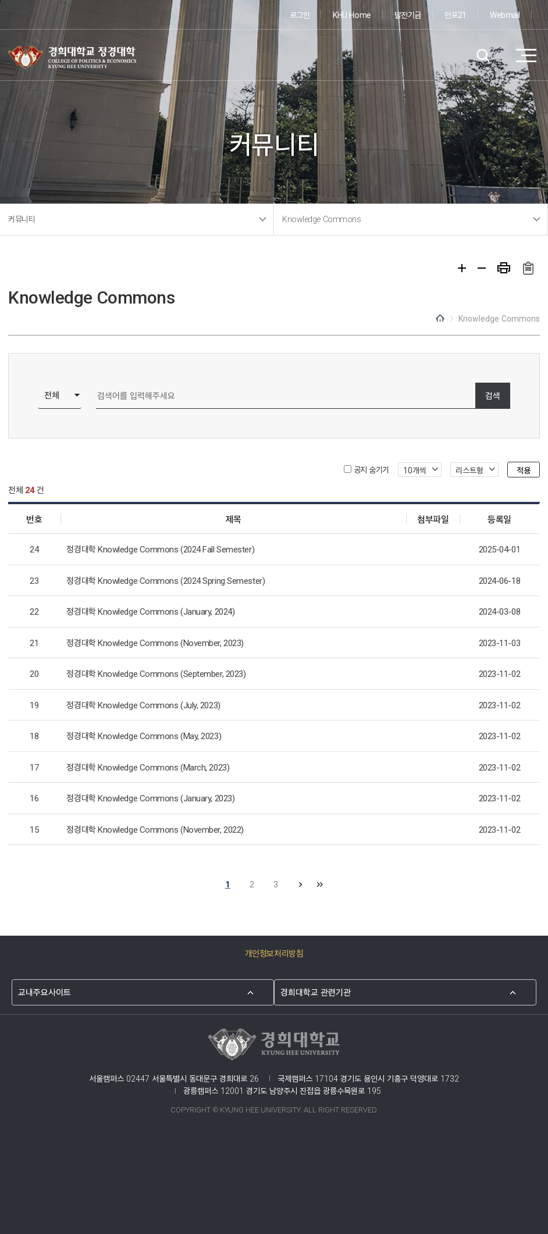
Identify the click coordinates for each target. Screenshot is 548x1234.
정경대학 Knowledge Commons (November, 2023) (154, 642)
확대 (462, 268)
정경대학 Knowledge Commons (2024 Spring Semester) (165, 580)
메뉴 (526, 56)
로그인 (300, 14)
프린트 (503, 267)
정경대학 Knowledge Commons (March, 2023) (147, 766)
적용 (524, 470)
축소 (482, 268)
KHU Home (352, 14)
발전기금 (407, 14)
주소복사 (528, 268)
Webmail (505, 14)
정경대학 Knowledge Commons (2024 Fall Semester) (160, 548)
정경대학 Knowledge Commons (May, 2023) (143, 735)
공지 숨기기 (371, 469)
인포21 (455, 14)
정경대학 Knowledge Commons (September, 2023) (155, 673)
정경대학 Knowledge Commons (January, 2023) (150, 797)
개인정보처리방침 (274, 952)
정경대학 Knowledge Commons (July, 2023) (143, 704)
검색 (482, 56)
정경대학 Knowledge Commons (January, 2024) (150, 610)
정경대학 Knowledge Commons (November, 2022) (154, 828)
